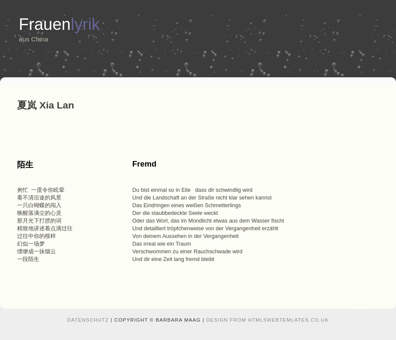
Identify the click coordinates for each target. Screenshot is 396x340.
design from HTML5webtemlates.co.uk (267, 319)
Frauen (59, 24)
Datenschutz (88, 319)
